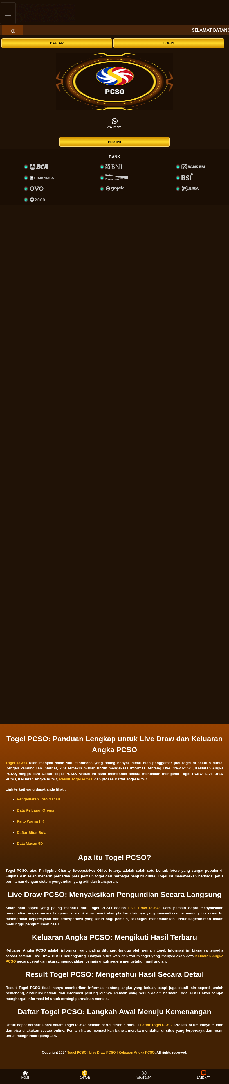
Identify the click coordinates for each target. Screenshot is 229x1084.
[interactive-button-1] (114, 81)
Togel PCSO (16, 763)
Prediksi (114, 142)
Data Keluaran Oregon (36, 810)
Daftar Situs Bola (31, 832)
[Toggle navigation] (8, 13)
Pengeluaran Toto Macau (38, 799)
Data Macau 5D (30, 843)
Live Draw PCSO (144, 908)
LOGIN (168, 43)
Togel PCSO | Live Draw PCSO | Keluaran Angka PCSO (111, 1052)
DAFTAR (57, 43)
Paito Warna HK (30, 821)
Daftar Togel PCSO (156, 1025)
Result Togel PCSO (75, 779)
